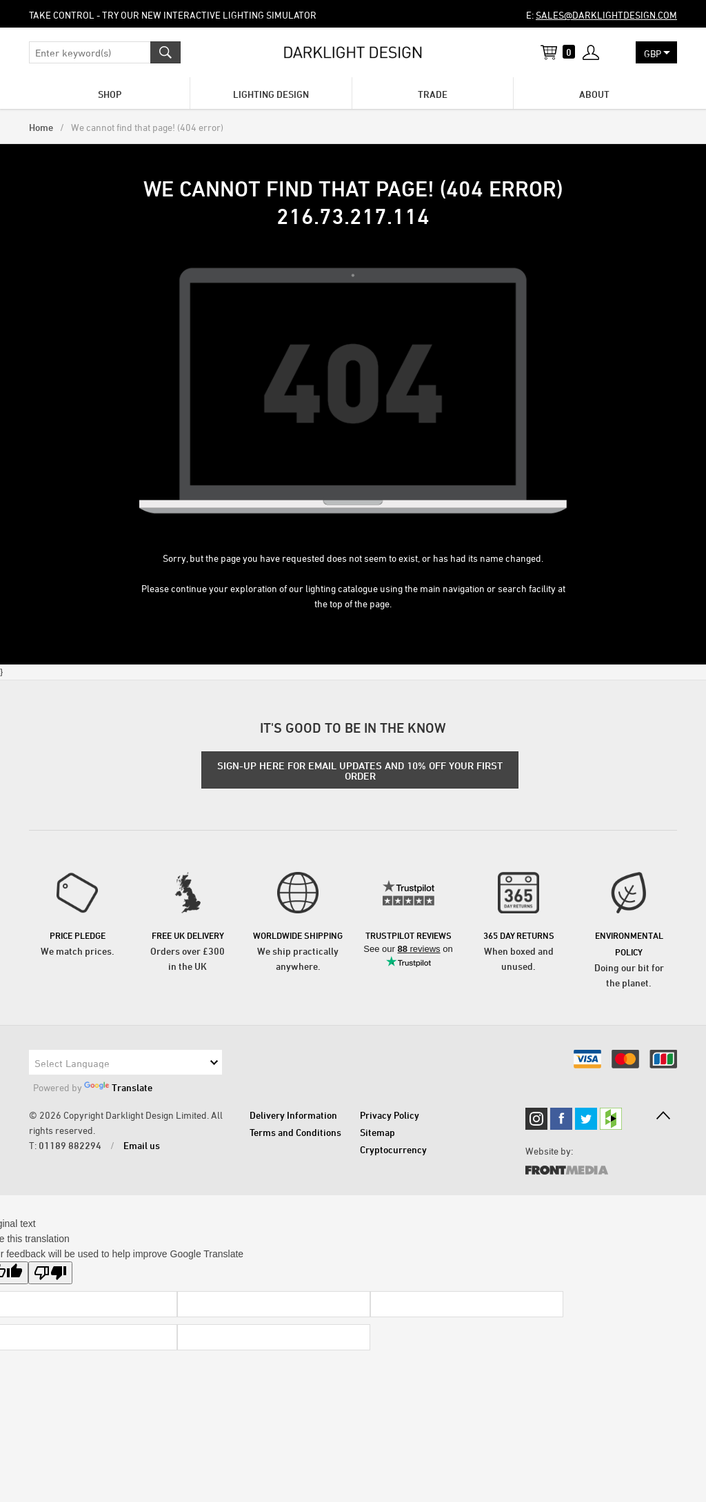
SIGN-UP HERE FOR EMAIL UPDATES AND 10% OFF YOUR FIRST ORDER (360, 771)
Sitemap (377, 1132)
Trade (432, 94)
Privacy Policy (389, 1115)
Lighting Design (271, 94)
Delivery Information (293, 1115)
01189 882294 (70, 1145)
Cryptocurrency (393, 1149)
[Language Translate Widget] (125, 1062)
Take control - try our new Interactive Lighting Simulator (172, 15)
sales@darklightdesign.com (606, 15)
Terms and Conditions (295, 1132)
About (594, 94)
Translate (118, 1087)
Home (41, 127)
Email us (141, 1145)
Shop (109, 94)
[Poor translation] (50, 1272)
